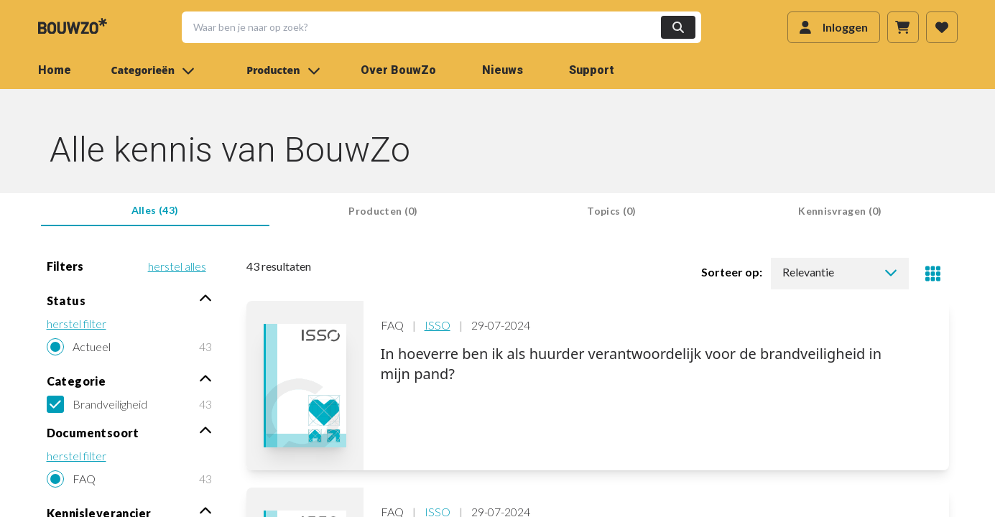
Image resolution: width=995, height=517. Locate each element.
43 (205, 346)
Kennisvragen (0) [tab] (840, 211)
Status (129, 299)
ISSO (437, 325)
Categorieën (153, 70)
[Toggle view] (933, 273)
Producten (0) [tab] (383, 211)
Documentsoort (129, 431)
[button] (433, 27)
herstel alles (177, 266)
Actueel (92, 346)
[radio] (129, 346)
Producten (283, 70)
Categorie (129, 380)
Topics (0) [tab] (612, 211)
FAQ (84, 478)
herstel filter (76, 323)
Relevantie (839, 272)
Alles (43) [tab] (155, 210)
